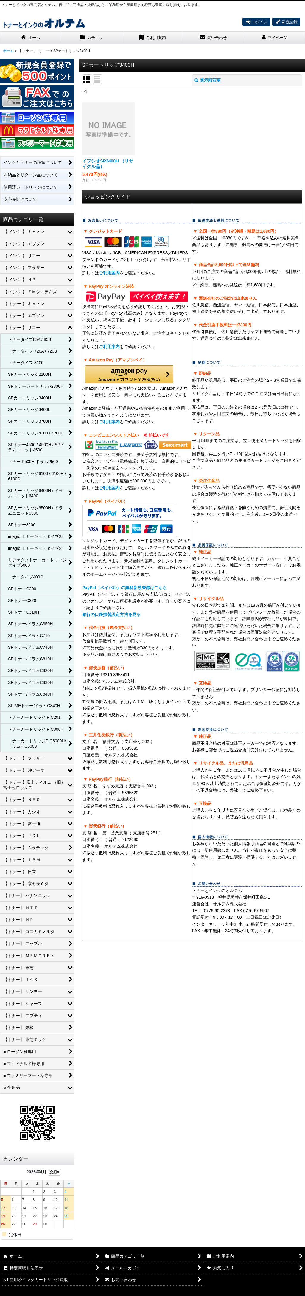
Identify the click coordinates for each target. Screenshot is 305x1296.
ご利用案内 (109, 273)
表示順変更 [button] (207, 80)
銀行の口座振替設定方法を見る (111, 614)
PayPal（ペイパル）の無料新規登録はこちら (124, 587)
